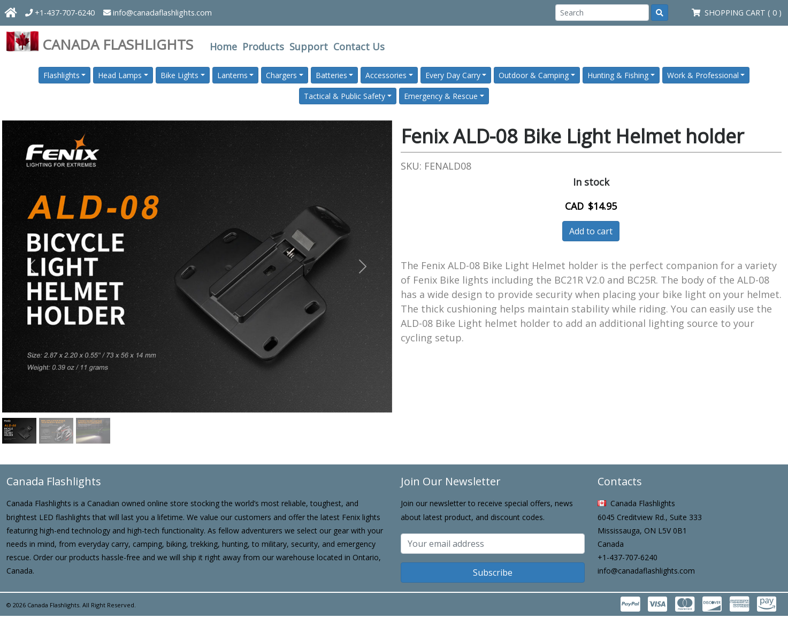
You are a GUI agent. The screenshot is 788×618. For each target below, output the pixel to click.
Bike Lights (179, 75)
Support (308, 46)
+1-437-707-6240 (60, 12)
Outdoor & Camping (534, 75)
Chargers (281, 75)
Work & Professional (703, 75)
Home (223, 46)
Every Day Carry (452, 75)
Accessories (386, 75)
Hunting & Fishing (617, 75)
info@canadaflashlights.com (157, 12)
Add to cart (591, 231)
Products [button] (263, 46)
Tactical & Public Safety (344, 96)
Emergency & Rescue (441, 96)
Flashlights (61, 75)
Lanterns (232, 75)
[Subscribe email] (493, 543)
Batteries (331, 75)
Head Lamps (120, 75)
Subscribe (492, 572)
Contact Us (359, 46)
